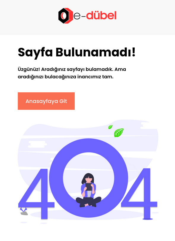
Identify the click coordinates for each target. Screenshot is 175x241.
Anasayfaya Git (46, 101)
